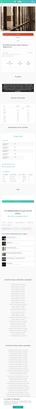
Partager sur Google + (26, 228)
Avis (18, 40)
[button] (3, 19)
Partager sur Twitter (16, 228)
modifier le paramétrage (12, 404)
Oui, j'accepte (18, 407)
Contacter (18, 34)
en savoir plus (20, 404)
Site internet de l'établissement (8, 55)
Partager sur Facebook (6, 228)
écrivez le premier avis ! (18, 216)
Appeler (18, 37)
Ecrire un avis (18, 201)
